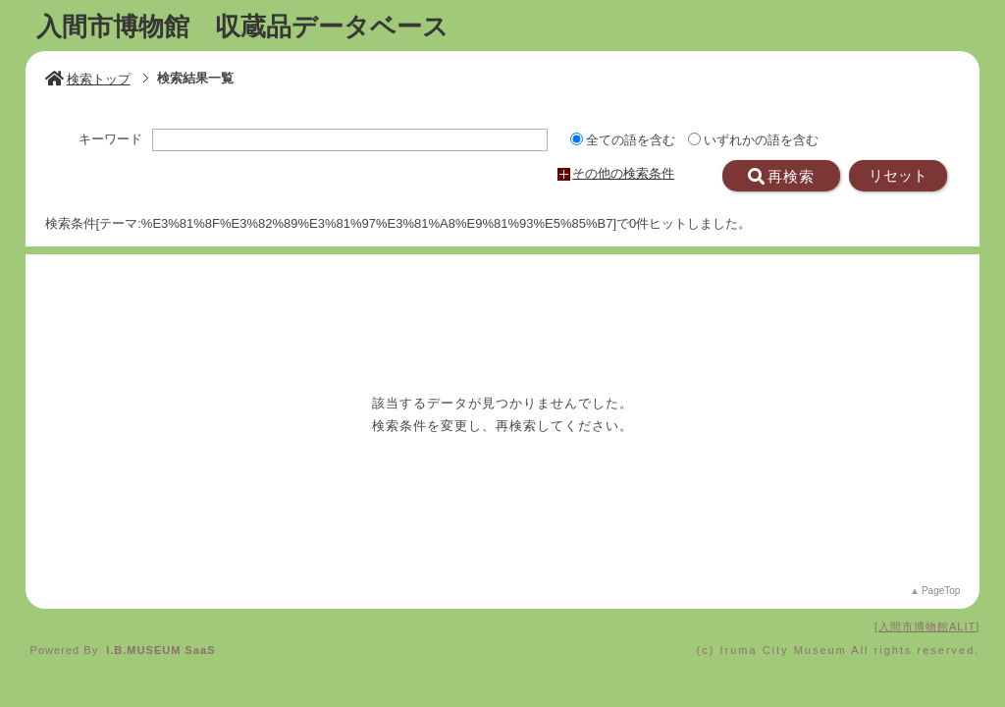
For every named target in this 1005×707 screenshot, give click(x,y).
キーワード (110, 139)
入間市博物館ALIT (927, 626)
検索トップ (88, 79)
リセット (898, 176)
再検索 (781, 177)
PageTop (941, 590)
